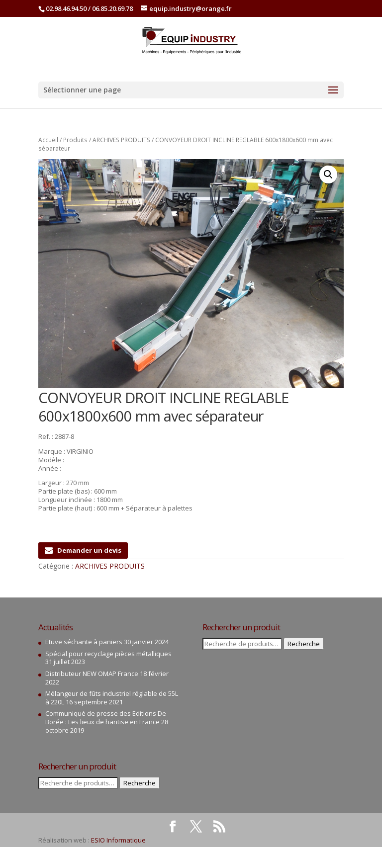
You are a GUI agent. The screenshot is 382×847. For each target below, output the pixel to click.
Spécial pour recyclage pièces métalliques (108, 653)
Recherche (139, 782)
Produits (75, 140)
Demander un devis (83, 550)
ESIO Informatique (118, 840)
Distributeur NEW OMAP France (91, 673)
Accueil (48, 140)
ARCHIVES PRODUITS (121, 140)
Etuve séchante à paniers (83, 641)
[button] (328, 174)
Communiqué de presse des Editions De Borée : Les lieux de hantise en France (105, 717)
